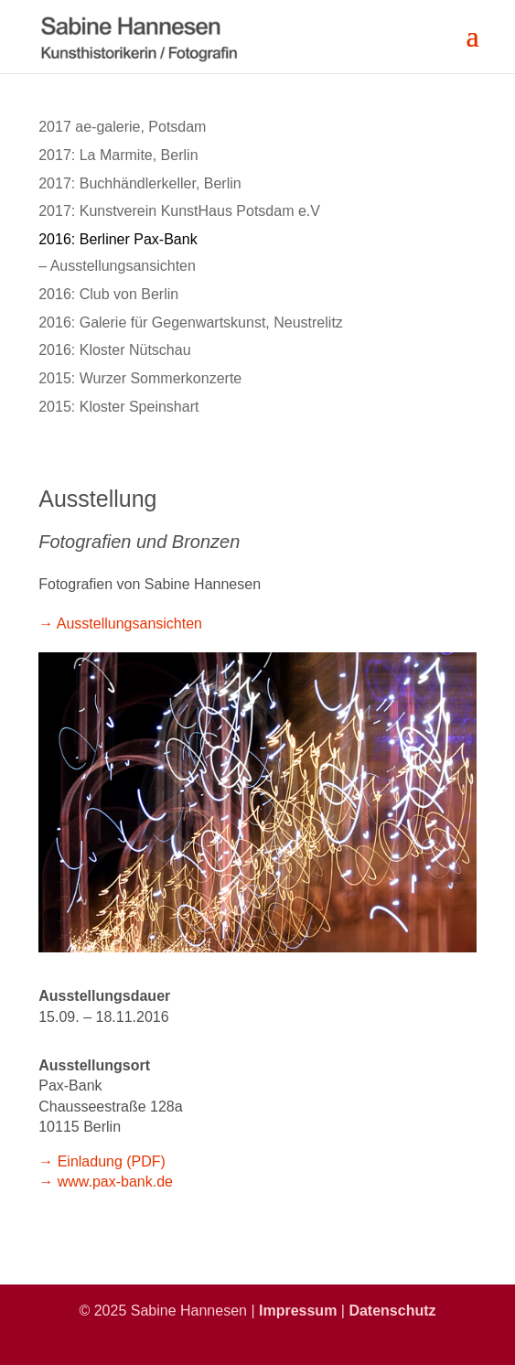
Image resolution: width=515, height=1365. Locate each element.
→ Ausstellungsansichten (120, 623)
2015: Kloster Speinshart (118, 406)
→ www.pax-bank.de (105, 1181)
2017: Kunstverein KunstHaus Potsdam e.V (179, 211)
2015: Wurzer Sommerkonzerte (139, 378)
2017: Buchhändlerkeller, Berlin (139, 183)
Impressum (298, 1310)
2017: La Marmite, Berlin (118, 155)
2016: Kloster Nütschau (114, 350)
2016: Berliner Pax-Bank (117, 239)
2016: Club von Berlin (108, 294)
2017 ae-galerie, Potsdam (122, 126)
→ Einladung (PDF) (102, 1161)
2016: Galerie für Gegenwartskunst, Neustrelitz (190, 322)
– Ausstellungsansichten (117, 266)
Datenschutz (392, 1310)
